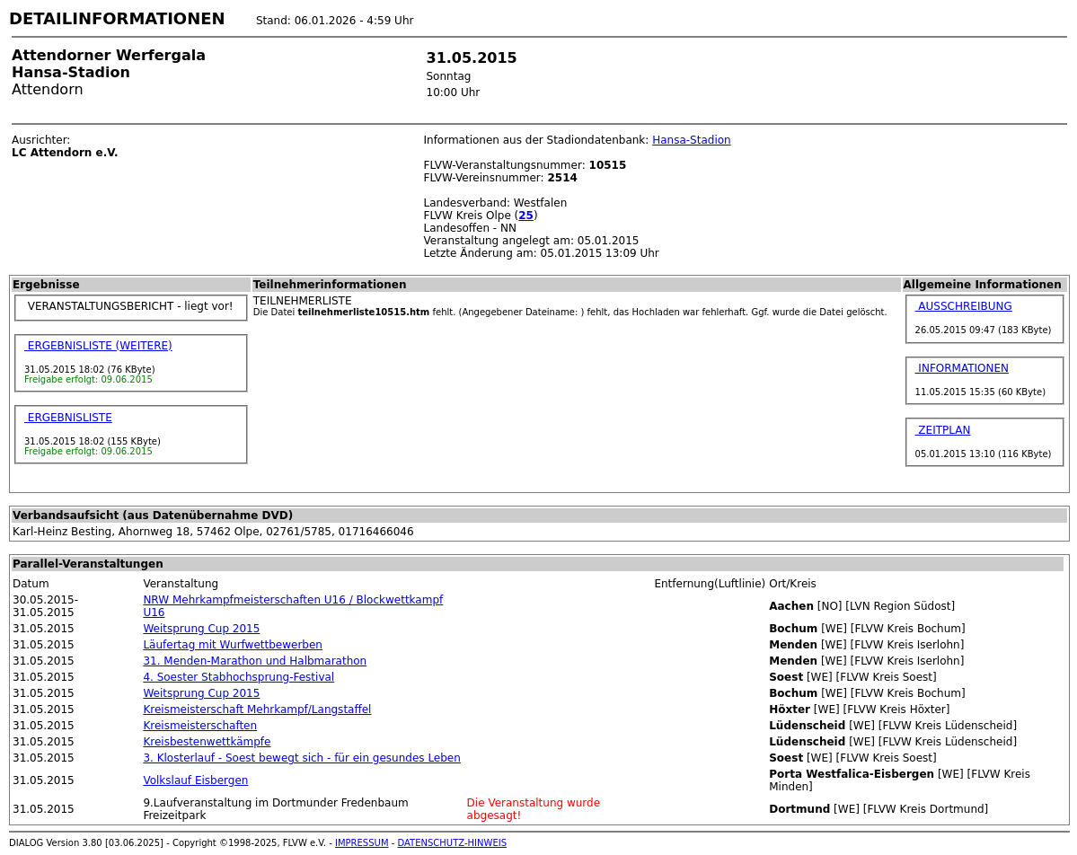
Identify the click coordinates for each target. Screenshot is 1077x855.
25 (526, 215)
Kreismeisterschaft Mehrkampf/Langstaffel (257, 709)
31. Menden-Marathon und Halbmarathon (254, 661)
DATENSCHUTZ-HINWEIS (453, 843)
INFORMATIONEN (962, 368)
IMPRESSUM (362, 843)
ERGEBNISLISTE (68, 417)
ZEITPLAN (943, 430)
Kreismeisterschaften (200, 725)
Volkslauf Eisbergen (195, 780)
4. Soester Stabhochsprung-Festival (238, 677)
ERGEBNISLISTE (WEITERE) (98, 345)
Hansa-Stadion (691, 140)
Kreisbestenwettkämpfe (206, 742)
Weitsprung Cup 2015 (201, 628)
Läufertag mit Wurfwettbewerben (232, 645)
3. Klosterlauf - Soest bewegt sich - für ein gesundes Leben (301, 758)
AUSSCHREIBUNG (963, 306)
